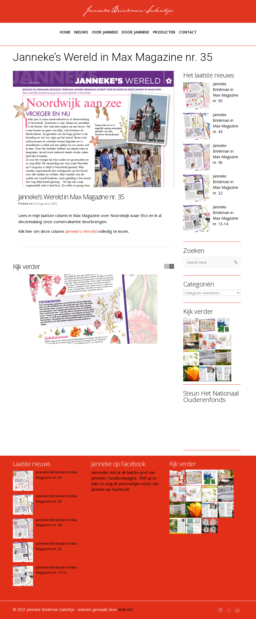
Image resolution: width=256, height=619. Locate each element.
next (171, 266)
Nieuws (81, 32)
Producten (164, 32)
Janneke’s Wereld (81, 231)
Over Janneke (105, 32)
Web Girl (125, 609)
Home (65, 32)
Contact (188, 32)
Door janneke (135, 32)
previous (166, 266)
